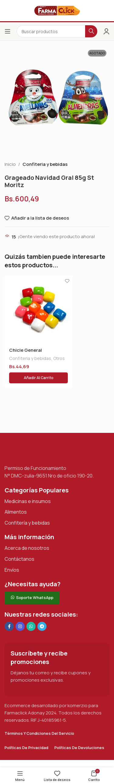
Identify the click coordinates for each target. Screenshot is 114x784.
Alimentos (16, 511)
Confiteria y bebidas (44, 164)
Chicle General (25, 350)
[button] (38, 377)
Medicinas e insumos (28, 501)
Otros (59, 358)
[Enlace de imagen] (35, 451)
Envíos (12, 570)
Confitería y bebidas (27, 522)
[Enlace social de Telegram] (42, 626)
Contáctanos (19, 559)
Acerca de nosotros (27, 548)
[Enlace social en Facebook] (9, 626)
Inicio (10, 164)
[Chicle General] (38, 309)
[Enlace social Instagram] (20, 626)
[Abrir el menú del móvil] (8, 31)
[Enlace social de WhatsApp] (31, 626)
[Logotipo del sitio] (57, 10)
